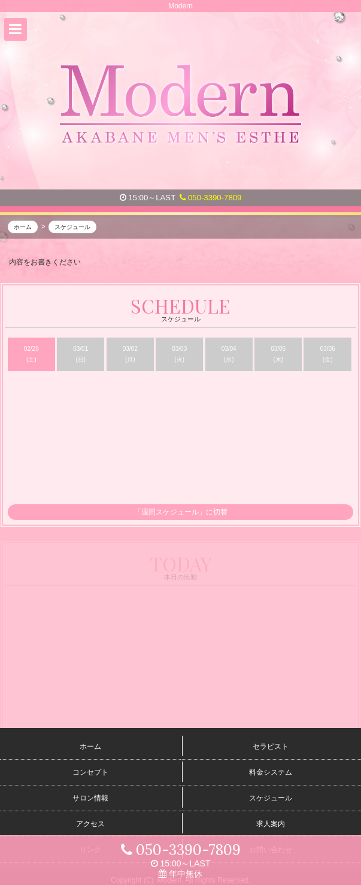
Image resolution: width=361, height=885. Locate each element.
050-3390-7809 (210, 197)
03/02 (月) (130, 354)
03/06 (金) (327, 354)
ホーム (90, 746)
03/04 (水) (229, 354)
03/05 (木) (278, 354)
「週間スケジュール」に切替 (180, 512)
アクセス (90, 824)
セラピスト (271, 746)
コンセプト (90, 772)
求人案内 (270, 824)
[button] (15, 29)
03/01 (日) (80, 354)
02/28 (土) (31, 354)
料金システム (270, 772)
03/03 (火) (179, 354)
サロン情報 (90, 798)
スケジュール (270, 798)
